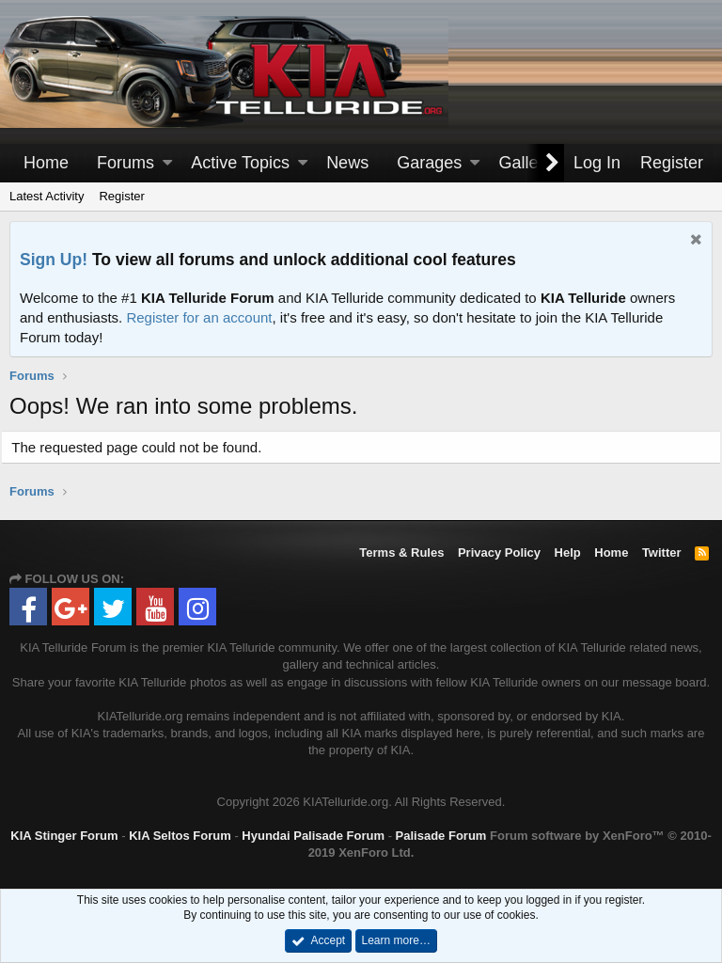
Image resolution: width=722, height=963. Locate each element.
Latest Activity (46, 196)
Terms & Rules (401, 552)
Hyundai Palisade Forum (313, 836)
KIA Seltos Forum (180, 836)
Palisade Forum (441, 836)
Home (46, 162)
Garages (429, 162)
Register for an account (199, 317)
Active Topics (240, 162)
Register (121, 196)
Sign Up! (53, 259)
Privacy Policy (499, 552)
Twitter (662, 552)
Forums (125, 162)
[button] (167, 163)
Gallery (525, 162)
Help (568, 552)
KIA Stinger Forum (64, 836)
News (347, 162)
